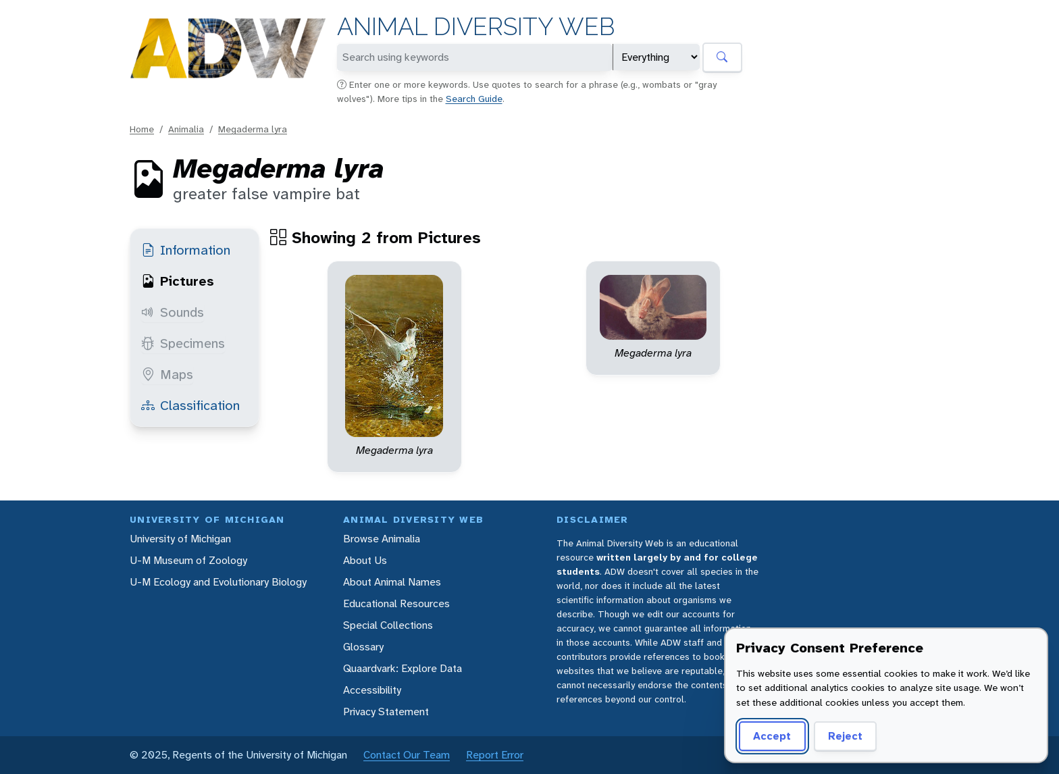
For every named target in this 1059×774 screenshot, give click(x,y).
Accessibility (372, 690)
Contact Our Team (406, 755)
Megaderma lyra (252, 129)
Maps (167, 374)
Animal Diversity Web (476, 26)
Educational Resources (396, 603)
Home (142, 129)
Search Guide (474, 99)
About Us (365, 560)
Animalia (186, 129)
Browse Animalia (381, 539)
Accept (772, 736)
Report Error (494, 755)
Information (185, 250)
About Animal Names (392, 582)
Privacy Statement (386, 711)
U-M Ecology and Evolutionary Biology (218, 582)
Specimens (183, 343)
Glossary (363, 647)
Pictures (177, 281)
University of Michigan (180, 539)
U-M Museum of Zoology (188, 560)
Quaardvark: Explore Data (402, 668)
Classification (190, 405)
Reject (845, 736)
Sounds (172, 312)
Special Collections (388, 625)
